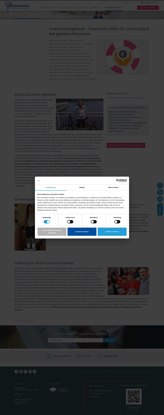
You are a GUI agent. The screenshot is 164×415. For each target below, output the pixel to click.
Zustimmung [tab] (50, 187)
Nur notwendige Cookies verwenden (52, 232)
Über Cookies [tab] (113, 187)
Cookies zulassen (112, 232)
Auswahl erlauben (82, 232)
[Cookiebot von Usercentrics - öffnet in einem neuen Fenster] (117, 180)
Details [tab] (82, 187)
